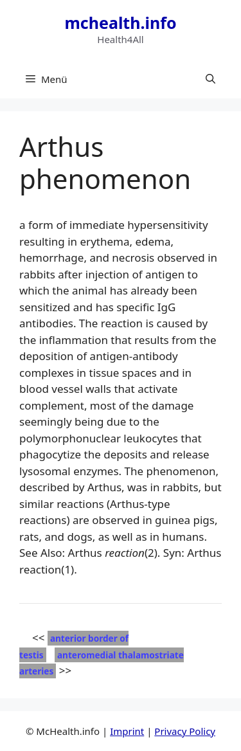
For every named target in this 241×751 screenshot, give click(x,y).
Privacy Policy (184, 731)
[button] (210, 79)
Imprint (127, 731)
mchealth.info (120, 22)
